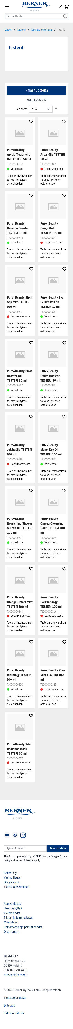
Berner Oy (10, 873)
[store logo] (34, 7)
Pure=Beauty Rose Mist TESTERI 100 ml (52, 674)
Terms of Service (24, 860)
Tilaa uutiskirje (58, 848)
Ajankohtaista (12, 904)
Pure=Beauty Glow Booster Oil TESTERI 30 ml (19, 375)
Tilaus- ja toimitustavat (18, 918)
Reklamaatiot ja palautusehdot (23, 927)
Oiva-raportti (12, 932)
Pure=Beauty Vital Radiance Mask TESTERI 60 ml (19, 748)
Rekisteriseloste (14, 1013)
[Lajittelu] (41, 109)
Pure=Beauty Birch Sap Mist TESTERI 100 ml (20, 302)
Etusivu (8, 29)
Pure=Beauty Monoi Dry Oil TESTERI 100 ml (51, 449)
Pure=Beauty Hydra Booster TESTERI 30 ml (50, 375)
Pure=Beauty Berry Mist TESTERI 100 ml (51, 228)
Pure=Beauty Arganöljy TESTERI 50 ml (52, 154)
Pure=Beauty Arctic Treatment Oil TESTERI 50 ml (19, 154)
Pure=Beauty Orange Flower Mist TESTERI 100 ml (20, 602)
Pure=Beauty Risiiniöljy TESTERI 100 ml (19, 674)
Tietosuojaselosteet (16, 887)
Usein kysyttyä (13, 908)
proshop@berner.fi (15, 975)
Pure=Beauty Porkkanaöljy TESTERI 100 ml (51, 602)
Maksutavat (11, 922)
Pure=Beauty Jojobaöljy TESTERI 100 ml (19, 449)
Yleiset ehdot (12, 913)
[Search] (65, 13)
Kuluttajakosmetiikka (41, 29)
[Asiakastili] (61, 7)
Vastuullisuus (12, 877)
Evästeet (9, 1005)
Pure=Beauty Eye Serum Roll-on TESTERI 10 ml (51, 302)
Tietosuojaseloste (15, 998)
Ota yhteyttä (11, 882)
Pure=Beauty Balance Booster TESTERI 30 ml (18, 228)
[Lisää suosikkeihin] (31, 121)
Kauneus (21, 29)
